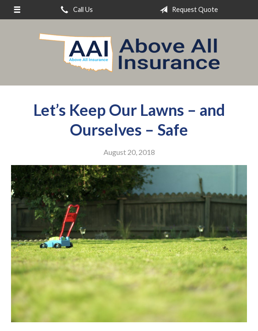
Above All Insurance (129, 52)
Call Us (75, 10)
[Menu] (17, 10)
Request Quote (187, 10)
